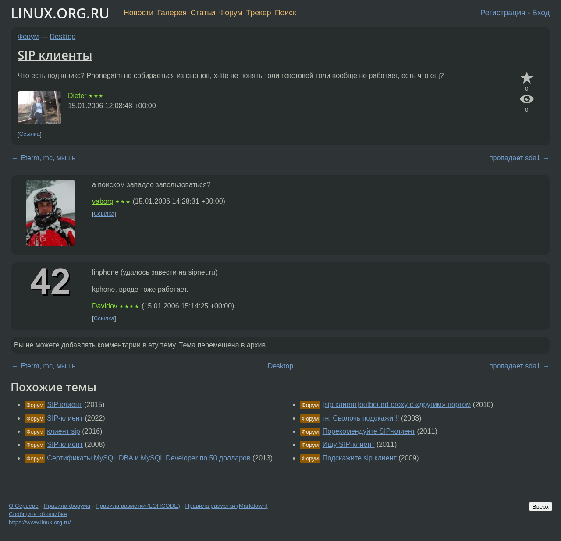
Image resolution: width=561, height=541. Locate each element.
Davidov (104, 306)
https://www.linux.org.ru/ (40, 522)
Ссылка (29, 134)
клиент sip (63, 431)
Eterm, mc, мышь (48, 158)
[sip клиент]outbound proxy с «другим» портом (397, 404)
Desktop (63, 36)
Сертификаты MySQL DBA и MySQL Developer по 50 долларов (148, 458)
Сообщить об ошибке (38, 514)
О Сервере (24, 505)
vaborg (103, 201)
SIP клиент (64, 404)
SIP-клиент (65, 418)
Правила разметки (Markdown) (226, 505)
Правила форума (67, 505)
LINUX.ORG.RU (60, 13)
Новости (138, 12)
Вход (541, 12)
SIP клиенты (55, 54)
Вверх (541, 506)
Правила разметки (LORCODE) (138, 505)
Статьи (202, 12)
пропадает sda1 (514, 158)
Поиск (285, 12)
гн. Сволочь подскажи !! (361, 418)
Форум (230, 12)
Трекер (258, 12)
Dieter (77, 95)
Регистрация (502, 12)
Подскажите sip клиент (360, 458)
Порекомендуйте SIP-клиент (369, 431)
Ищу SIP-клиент (349, 444)
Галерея (172, 12)
